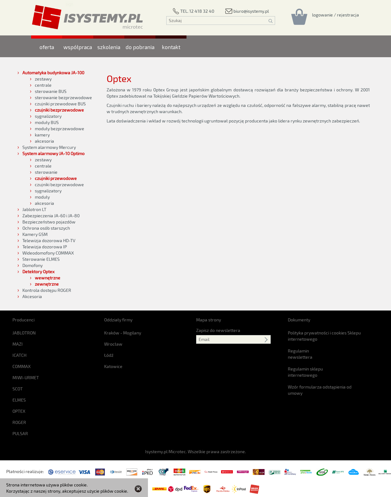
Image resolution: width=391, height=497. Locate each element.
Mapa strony (208, 319)
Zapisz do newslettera (218, 330)
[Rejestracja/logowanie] (335, 14)
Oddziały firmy (118, 319)
